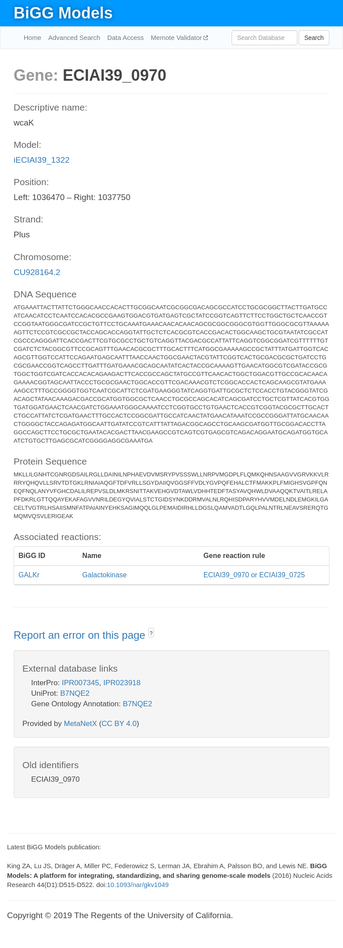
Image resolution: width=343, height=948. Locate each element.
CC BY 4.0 (118, 723)
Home (32, 37)
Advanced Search (74, 37)
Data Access (125, 37)
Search (314, 37)
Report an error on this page (81, 635)
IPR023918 (121, 683)
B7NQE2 (74, 693)
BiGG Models (63, 13)
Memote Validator (177, 37)
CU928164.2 (37, 272)
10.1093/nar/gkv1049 (138, 884)
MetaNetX (80, 723)
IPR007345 (80, 683)
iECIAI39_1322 (42, 160)
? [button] (151, 633)
